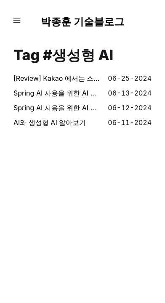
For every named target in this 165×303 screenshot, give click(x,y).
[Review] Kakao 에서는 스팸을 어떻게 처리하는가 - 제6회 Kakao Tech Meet (57, 78)
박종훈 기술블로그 (82, 22)
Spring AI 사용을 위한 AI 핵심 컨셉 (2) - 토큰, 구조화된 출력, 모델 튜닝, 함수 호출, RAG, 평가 (57, 93)
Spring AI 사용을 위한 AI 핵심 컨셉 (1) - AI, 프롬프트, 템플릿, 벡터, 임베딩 (57, 108)
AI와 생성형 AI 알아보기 (49, 122)
